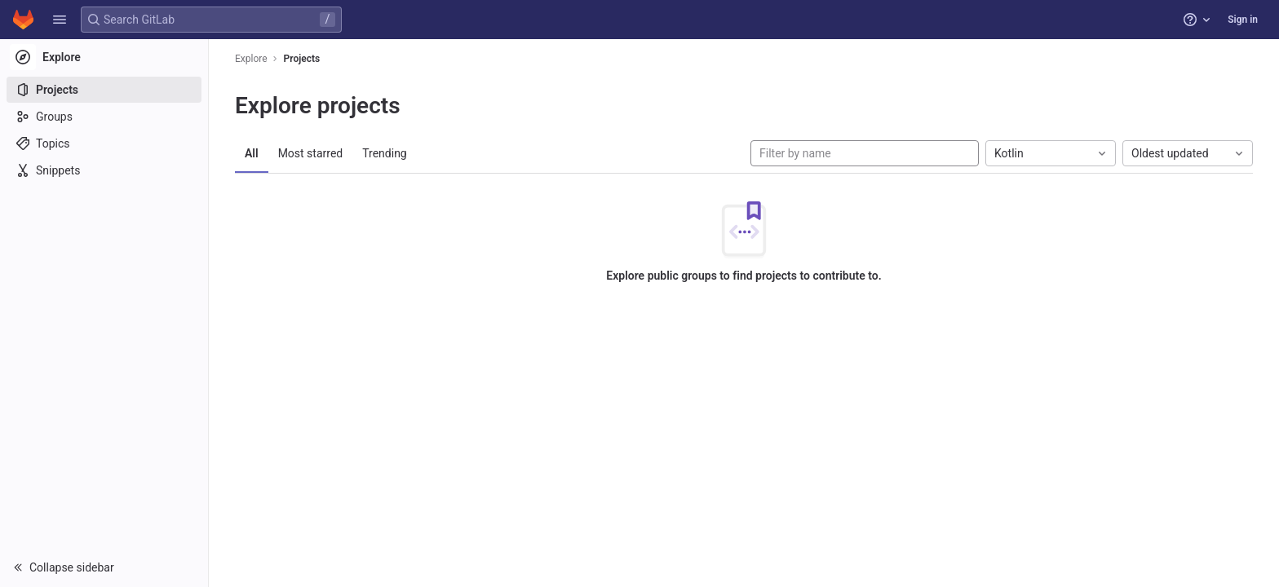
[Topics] (104, 143)
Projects (302, 58)
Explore (251, 58)
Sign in (1243, 19)
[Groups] (104, 117)
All (252, 153)
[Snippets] (104, 170)
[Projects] (104, 90)
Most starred (310, 153)
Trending (384, 153)
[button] (59, 20)
